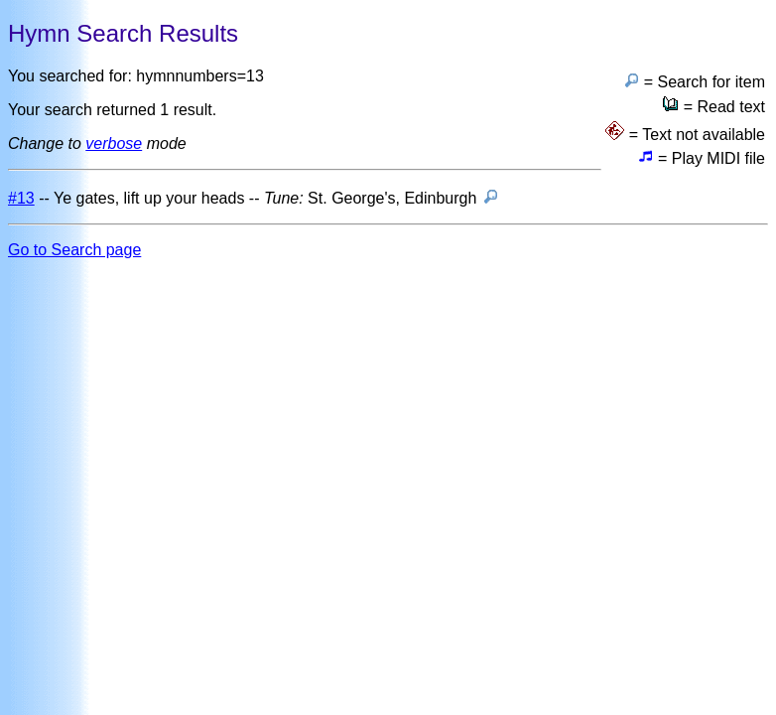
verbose (113, 143)
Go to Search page (74, 249)
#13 (21, 198)
